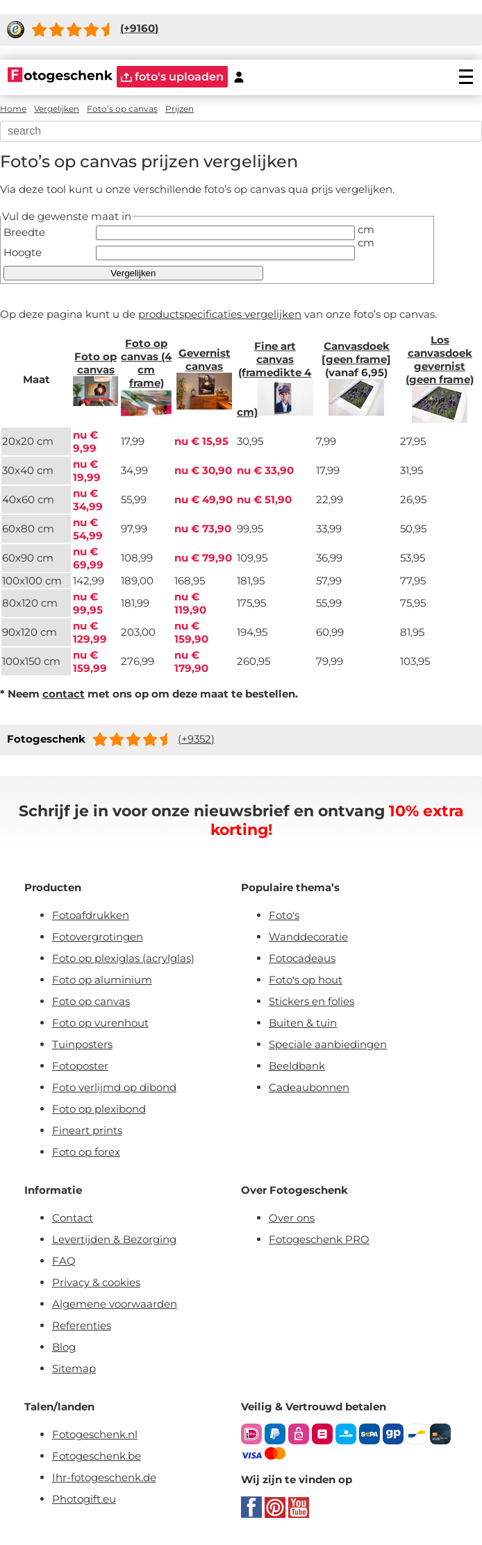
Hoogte (22, 252)
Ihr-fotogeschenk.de (104, 1477)
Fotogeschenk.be (96, 1455)
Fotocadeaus (302, 958)
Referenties (81, 1325)
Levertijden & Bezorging (114, 1239)
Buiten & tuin (303, 1022)
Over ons (292, 1217)
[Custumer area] (239, 76)
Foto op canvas (95, 363)
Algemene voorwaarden (114, 1303)
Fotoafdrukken (90, 915)
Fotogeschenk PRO (319, 1239)
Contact (72, 1217)
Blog (64, 1346)
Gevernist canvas (204, 359)
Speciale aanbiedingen (328, 1044)
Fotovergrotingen (97, 936)
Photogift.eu (84, 1498)
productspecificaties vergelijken (219, 314)
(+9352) (196, 738)
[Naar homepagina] (60, 76)
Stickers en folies (311, 1001)
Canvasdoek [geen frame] (356, 352)
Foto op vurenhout (100, 1022)
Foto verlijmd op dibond (114, 1087)
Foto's (284, 915)
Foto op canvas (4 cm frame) (146, 363)
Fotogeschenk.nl (95, 1434)
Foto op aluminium (102, 979)
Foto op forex (86, 1151)
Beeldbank (297, 1065)
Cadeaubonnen (309, 1087)
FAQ (64, 1260)
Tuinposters (82, 1044)
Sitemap (74, 1368)
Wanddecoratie (308, 936)
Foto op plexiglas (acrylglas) (123, 958)
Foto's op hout (305, 979)
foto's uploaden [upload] (172, 76)
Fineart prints (87, 1130)
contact (63, 693)
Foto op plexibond (99, 1108)
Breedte (24, 232)
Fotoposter (80, 1065)
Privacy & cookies (96, 1282)
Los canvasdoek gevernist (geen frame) (440, 359)
